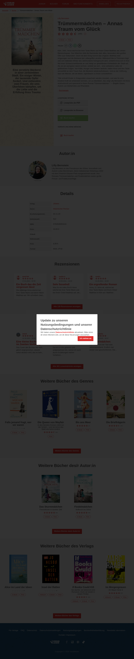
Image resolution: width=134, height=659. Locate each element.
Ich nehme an (85, 338)
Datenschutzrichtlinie (65, 332)
